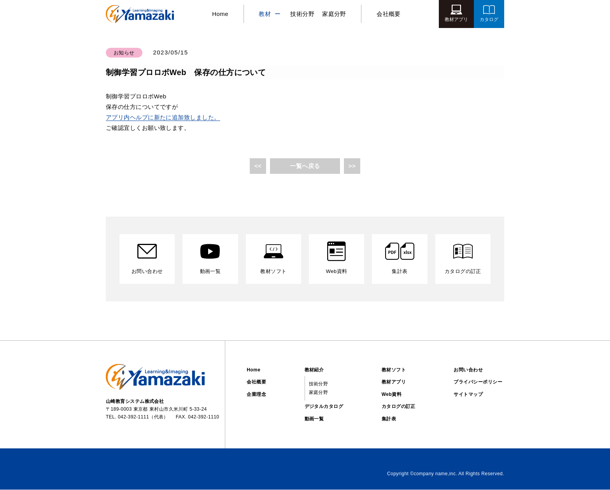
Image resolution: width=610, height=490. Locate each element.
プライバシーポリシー (478, 382)
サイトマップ (468, 394)
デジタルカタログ (324, 407)
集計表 (389, 419)
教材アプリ (394, 382)
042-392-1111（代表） (143, 417)
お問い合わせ (468, 370)
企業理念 (256, 394)
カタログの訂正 (398, 407)
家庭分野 (334, 13)
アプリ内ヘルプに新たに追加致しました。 (163, 117)
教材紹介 (314, 370)
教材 (265, 13)
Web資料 (391, 394)
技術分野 (302, 13)
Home (219, 13)
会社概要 (390, 13)
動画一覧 (314, 419)
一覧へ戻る (305, 166)
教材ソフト (394, 370)
